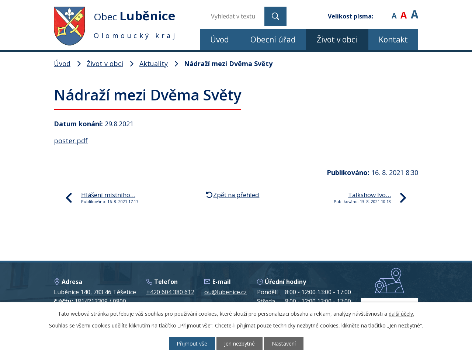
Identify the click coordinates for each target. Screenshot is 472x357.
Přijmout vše (192, 343)
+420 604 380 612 (170, 292)
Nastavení (284, 343)
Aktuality (153, 63)
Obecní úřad (273, 39)
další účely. (401, 313)
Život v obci (337, 39)
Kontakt (393, 39)
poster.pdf (71, 140)
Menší (394, 11)
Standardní (403, 11)
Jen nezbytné (239, 343)
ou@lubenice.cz (225, 292)
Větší (414, 11)
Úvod (219, 39)
